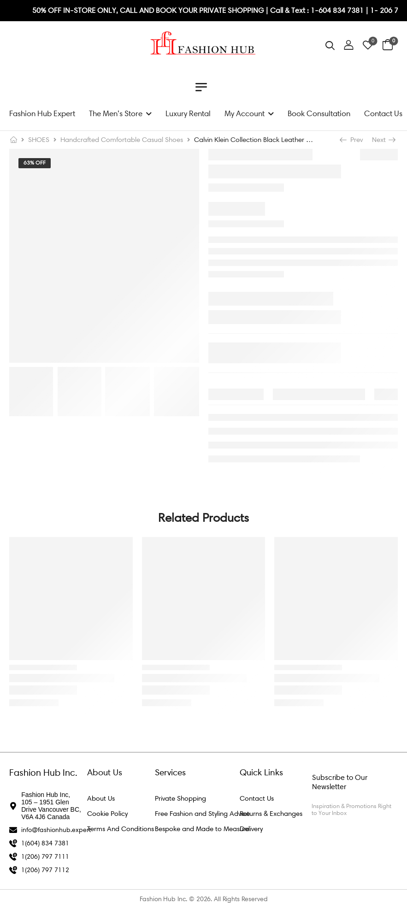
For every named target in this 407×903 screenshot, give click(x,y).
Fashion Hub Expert (42, 113)
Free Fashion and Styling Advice (202, 813)
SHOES (38, 140)
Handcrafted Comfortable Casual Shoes (121, 140)
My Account (244, 113)
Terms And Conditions (120, 829)
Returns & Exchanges (271, 813)
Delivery (251, 829)
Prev (352, 140)
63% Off (35, 162)
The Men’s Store (115, 113)
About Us (101, 798)
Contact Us (383, 113)
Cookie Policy (107, 813)
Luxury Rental (188, 113)
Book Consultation (319, 113)
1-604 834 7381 (338, 10)
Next (383, 140)
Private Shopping (180, 798)
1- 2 (377, 10)
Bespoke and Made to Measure (202, 829)
